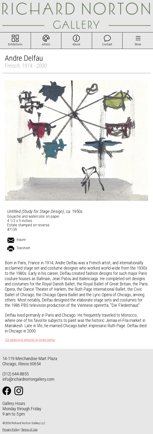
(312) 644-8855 (15, 374)
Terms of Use (29, 429)
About (76, 44)
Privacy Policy (10, 429)
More (138, 44)
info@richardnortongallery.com (28, 379)
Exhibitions (15, 44)
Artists (46, 44)
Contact (107, 44)
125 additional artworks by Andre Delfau (30, 340)
